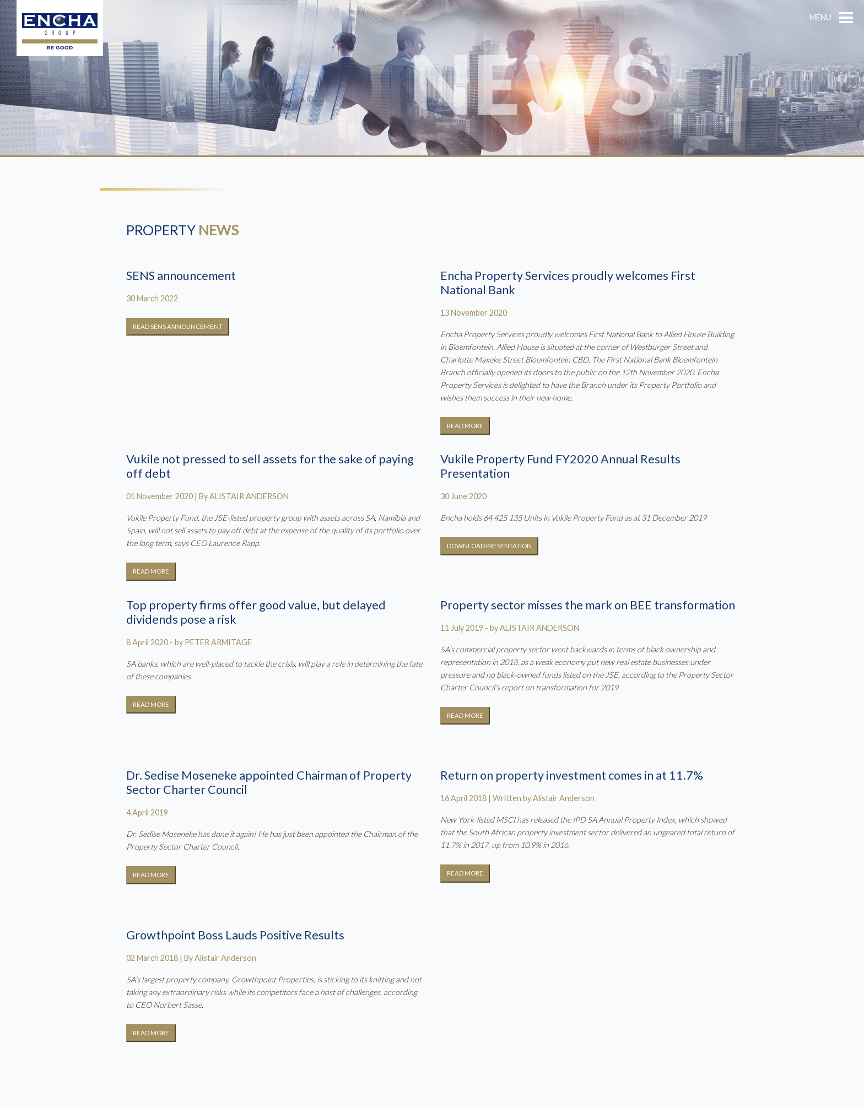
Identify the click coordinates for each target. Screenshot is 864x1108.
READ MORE (465, 425)
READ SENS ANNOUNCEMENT (178, 326)
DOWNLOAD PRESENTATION (489, 545)
